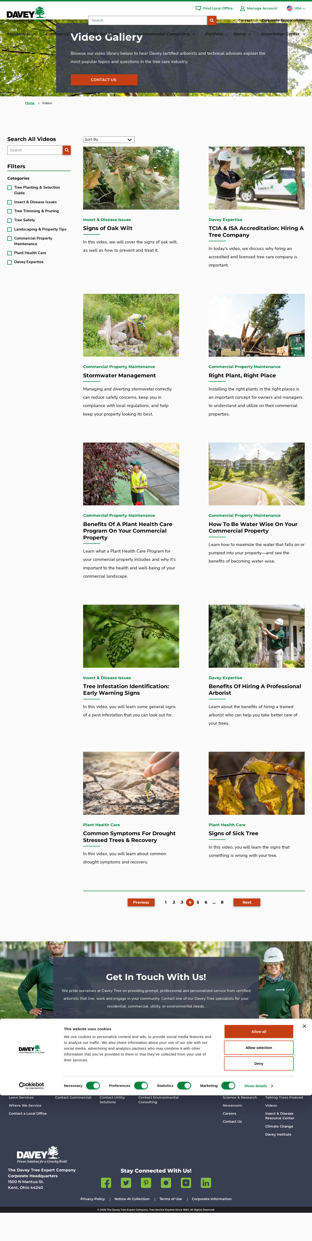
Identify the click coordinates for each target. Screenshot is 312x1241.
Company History (238, 1117)
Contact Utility (112, 1128)
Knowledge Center (283, 1104)
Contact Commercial (73, 1125)
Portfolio (214, 34)
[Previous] (141, 927)
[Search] (147, 20)
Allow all (259, 1177)
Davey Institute (278, 1162)
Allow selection (258, 1193)
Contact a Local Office (28, 1141)
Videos (271, 1133)
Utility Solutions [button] (103, 34)
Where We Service (25, 1133)
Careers (245, 20)
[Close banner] (304, 1172)
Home (30, 124)
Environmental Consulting (163, 1104)
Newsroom (232, 1133)
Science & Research (240, 1125)
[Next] (247, 927)
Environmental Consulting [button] (163, 34)
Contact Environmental (158, 1128)
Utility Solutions (115, 1104)
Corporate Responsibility (283, 20)
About (229, 1104)
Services (62, 1117)
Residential (19, 1104)
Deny (258, 1209)
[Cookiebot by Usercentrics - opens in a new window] (31, 1231)
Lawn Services (21, 1125)
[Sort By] (109, 161)
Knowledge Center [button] (281, 34)
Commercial (66, 1104)
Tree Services (20, 1117)
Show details (255, 1231)
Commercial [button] (59, 34)
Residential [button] (19, 34)
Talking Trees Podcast (284, 1125)
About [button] (240, 34)
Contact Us (103, 101)
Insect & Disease (279, 1144)
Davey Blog (275, 1117)
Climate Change (279, 1154)
